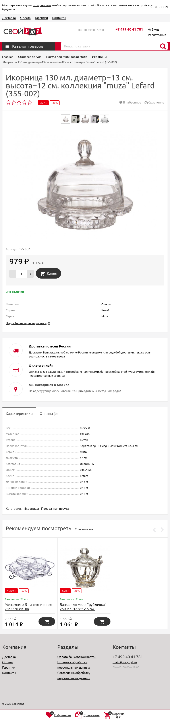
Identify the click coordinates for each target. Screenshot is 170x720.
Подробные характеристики (26, 323)
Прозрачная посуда (55, 508)
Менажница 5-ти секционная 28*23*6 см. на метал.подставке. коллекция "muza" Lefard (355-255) (29, 610)
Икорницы (31, 508)
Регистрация (157, 35)
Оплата (25, 18)
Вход (155, 29)
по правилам (42, 5)
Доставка (9, 18)
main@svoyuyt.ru (125, 662)
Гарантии (41, 18)
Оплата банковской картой (76, 657)
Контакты (59, 18)
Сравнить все (84, 529)
